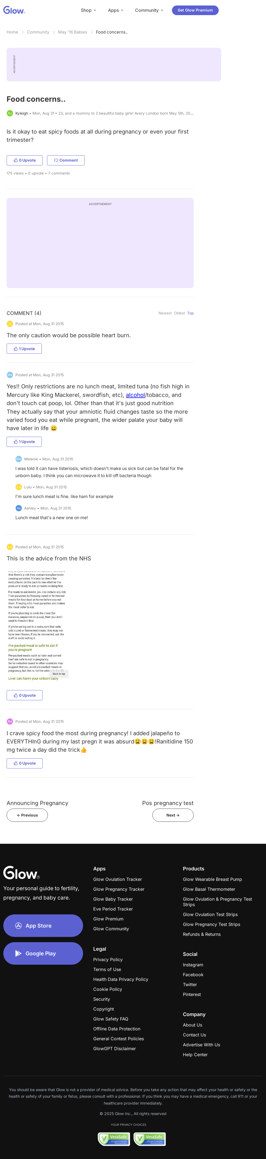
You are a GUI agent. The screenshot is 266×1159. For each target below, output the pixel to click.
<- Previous (27, 815)
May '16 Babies (72, 32)
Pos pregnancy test (168, 803)
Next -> (173, 815)
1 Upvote (24, 348)
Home (12, 32)
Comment (66, 160)
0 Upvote (24, 160)
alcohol (135, 394)
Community (38, 32)
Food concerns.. (112, 32)
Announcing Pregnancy (37, 803)
